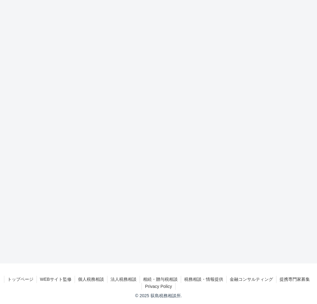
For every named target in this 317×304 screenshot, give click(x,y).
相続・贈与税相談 (160, 279)
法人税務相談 (124, 279)
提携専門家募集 (295, 279)
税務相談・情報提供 (203, 279)
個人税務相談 (91, 279)
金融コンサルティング (251, 279)
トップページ (20, 279)
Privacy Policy (158, 286)
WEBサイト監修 (56, 279)
